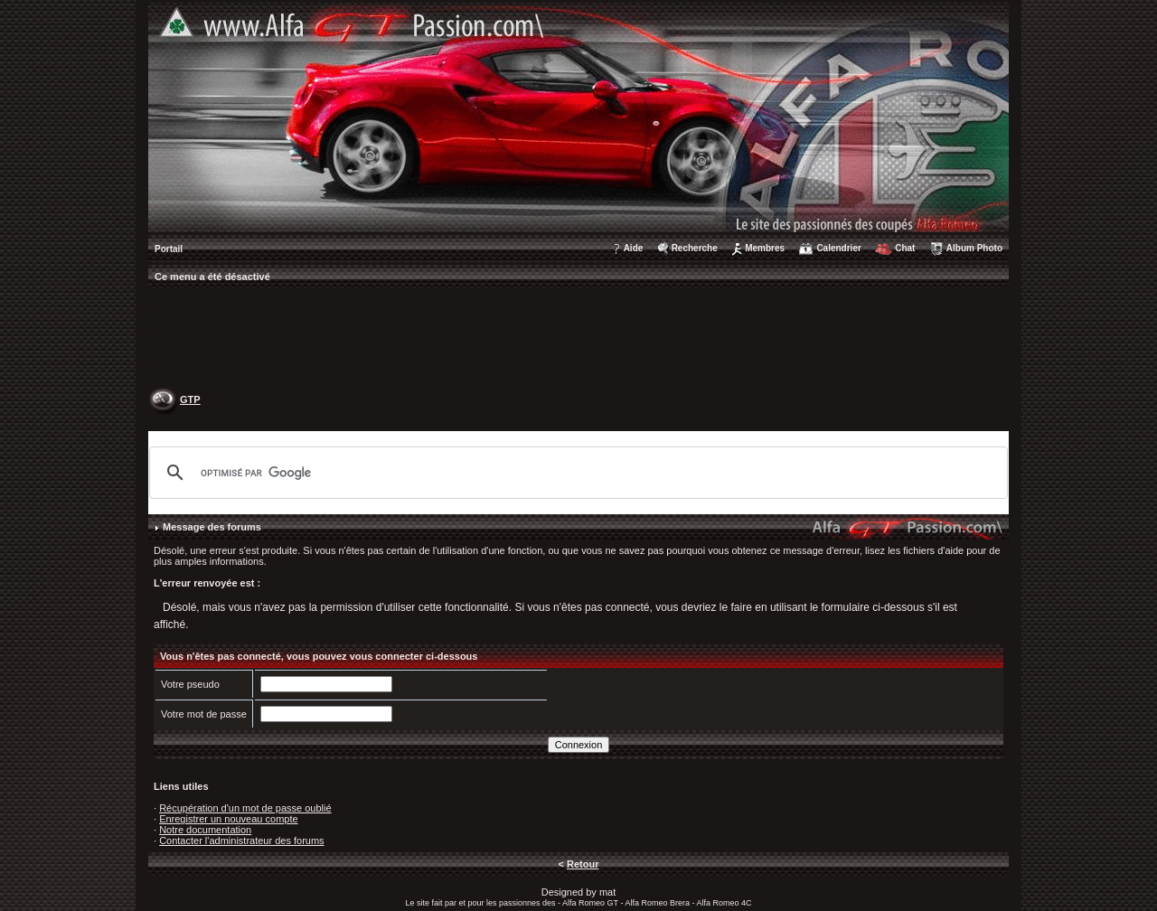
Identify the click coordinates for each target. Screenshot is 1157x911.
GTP (190, 399)
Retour (582, 864)
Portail (169, 249)
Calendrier (838, 248)
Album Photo (974, 248)
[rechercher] (576, 473)
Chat (905, 248)
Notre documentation (205, 829)
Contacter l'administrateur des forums (241, 840)
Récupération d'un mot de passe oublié (245, 808)
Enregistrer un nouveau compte (228, 818)
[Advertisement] (578, 339)
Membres (765, 248)
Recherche (695, 248)
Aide (634, 248)
